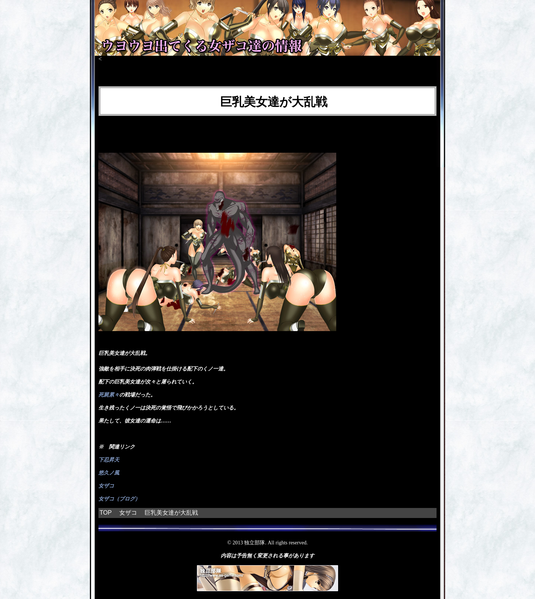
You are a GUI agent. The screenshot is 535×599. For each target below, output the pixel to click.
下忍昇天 (108, 460)
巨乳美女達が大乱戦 (171, 512)
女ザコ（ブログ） (119, 499)
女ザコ (106, 486)
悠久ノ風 (108, 473)
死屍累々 (108, 395)
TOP (106, 512)
